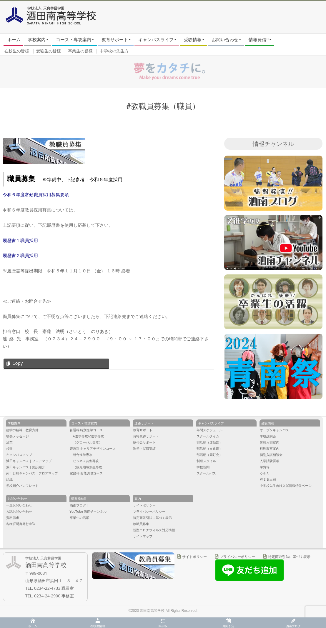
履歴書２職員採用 (20, 255)
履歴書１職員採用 (20, 240)
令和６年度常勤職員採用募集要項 (36, 194)
